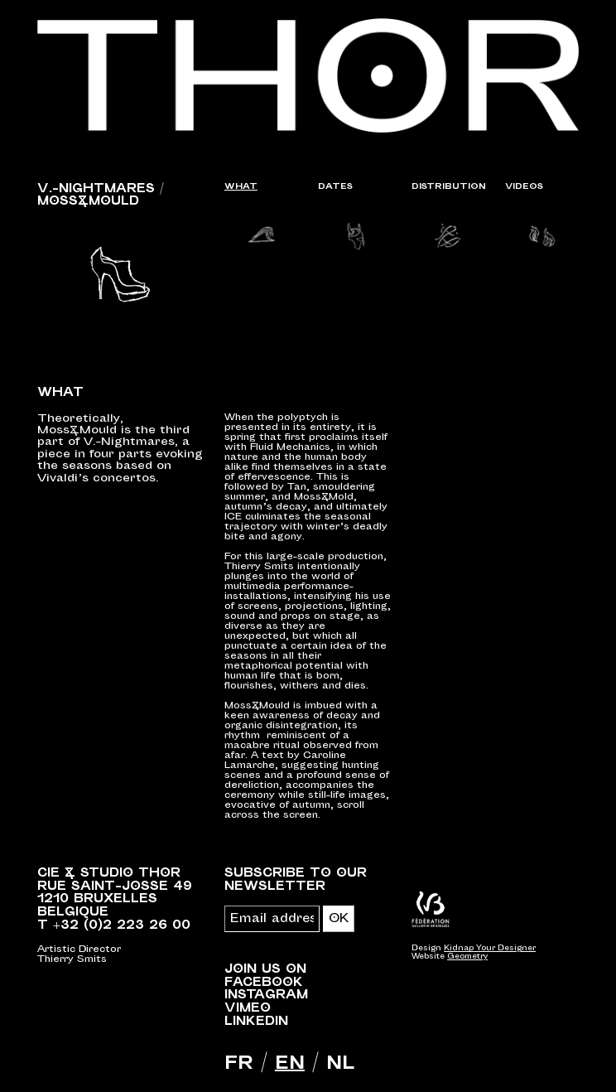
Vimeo (247, 1008)
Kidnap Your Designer (490, 948)
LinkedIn (256, 1021)
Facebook (263, 982)
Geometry (467, 956)
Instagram (266, 994)
